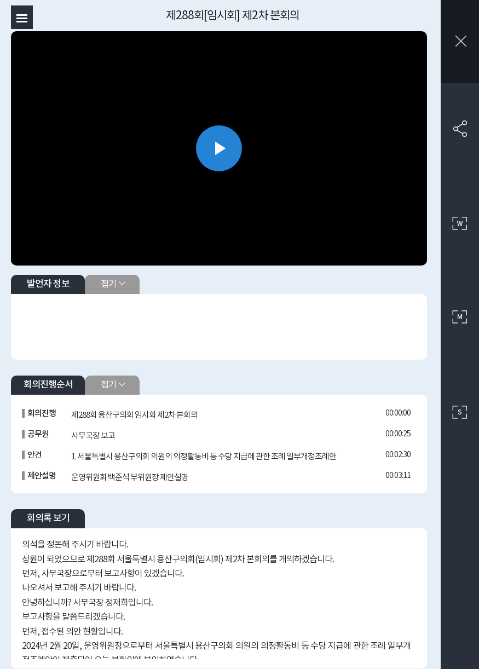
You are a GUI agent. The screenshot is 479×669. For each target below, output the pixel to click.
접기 (108, 284)
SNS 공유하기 (460, 128)
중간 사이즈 (460, 317)
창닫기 (460, 41)
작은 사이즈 (460, 412)
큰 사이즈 (460, 223)
